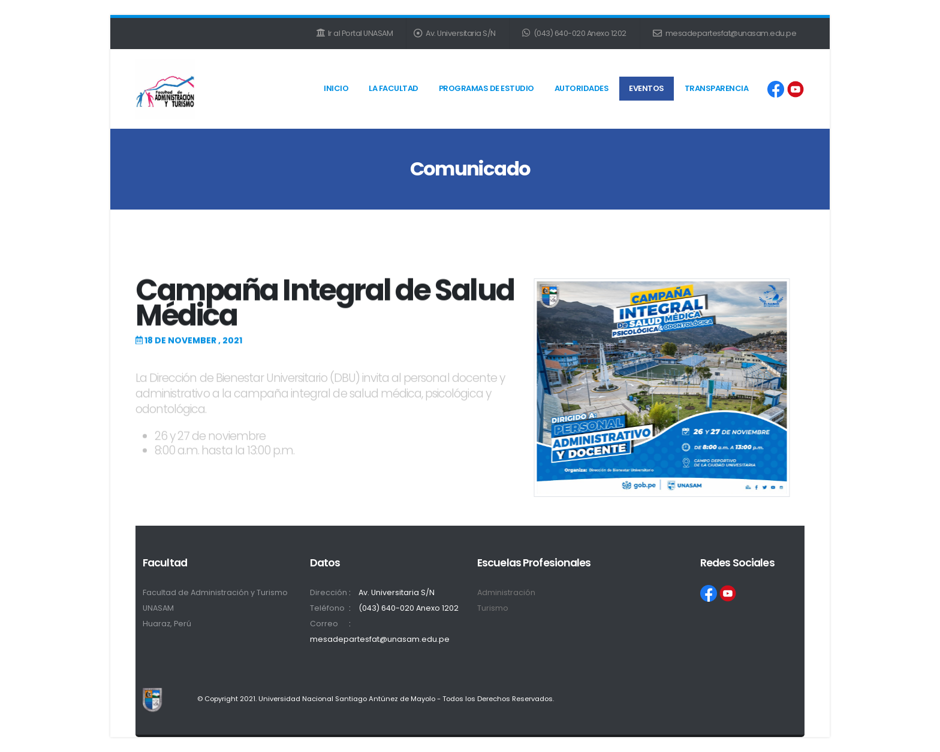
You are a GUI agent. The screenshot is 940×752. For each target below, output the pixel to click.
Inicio (336, 88)
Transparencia (717, 88)
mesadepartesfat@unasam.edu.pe (725, 33)
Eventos (646, 88)
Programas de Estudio (486, 88)
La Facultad (393, 88)
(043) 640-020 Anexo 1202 (574, 33)
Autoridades (582, 88)
